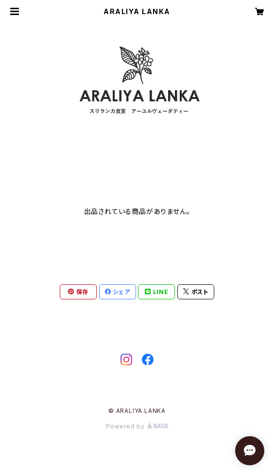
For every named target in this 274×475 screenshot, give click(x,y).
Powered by (137, 426)
